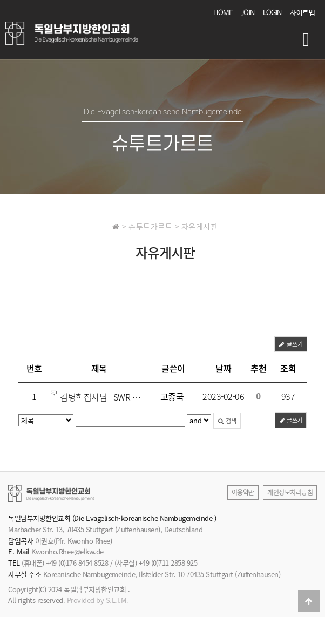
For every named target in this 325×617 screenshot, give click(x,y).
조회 (288, 368)
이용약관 (243, 492)
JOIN (248, 13)
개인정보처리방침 (290, 492)
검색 (227, 420)
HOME (223, 13)
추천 (258, 368)
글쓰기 (291, 344)
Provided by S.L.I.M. (97, 600)
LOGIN (272, 13)
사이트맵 (302, 13)
